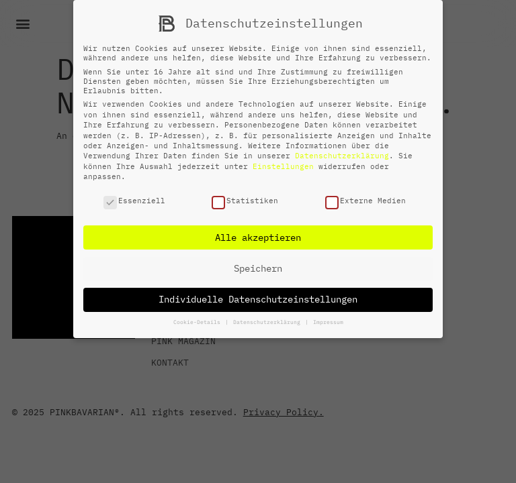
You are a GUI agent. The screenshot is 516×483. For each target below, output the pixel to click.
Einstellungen (283, 166)
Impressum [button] (328, 322)
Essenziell (134, 200)
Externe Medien (365, 200)
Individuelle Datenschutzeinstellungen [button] (258, 299)
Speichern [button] (258, 268)
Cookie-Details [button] (198, 322)
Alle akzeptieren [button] (258, 237)
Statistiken (245, 200)
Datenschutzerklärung (342, 155)
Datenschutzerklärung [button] (268, 322)
